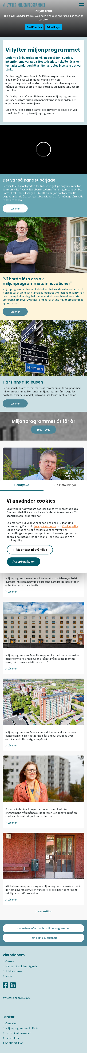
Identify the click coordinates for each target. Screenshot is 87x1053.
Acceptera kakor (24, 562)
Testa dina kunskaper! (43, 937)
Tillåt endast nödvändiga (30, 550)
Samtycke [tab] (21, 485)
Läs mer (15, 208)
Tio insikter (12, 1038)
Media (8, 976)
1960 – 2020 (43, 429)
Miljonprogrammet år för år (22, 1028)
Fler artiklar (43, 911)
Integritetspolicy (45, 526)
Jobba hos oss (13, 971)
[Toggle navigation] (81, 5)
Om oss (9, 961)
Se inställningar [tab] (65, 485)
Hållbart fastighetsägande (21, 966)
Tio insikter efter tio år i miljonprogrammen (43, 928)
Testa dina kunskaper (18, 1033)
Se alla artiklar (14, 1043)
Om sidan (11, 1023)
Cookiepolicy (70, 526)
